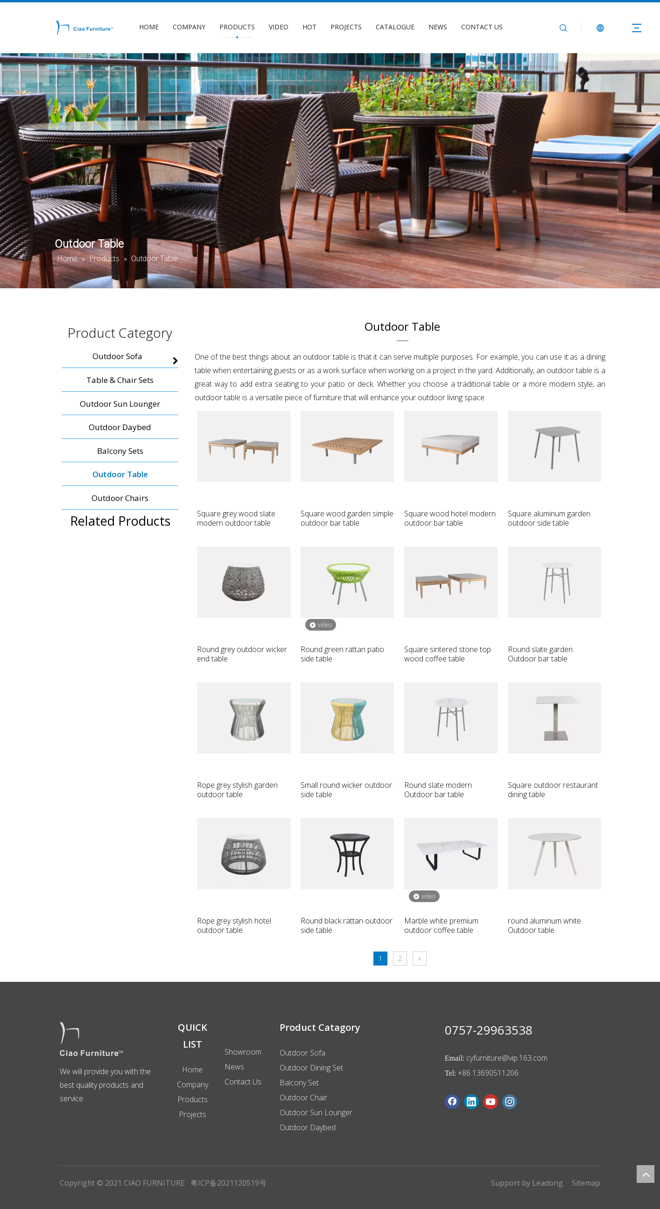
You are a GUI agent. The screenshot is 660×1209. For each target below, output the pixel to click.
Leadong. (548, 1183)
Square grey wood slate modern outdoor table (236, 518)
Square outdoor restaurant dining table (553, 789)
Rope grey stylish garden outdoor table (237, 789)
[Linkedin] (471, 1101)
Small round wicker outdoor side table (346, 789)
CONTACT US (482, 26)
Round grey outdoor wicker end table (242, 654)
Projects (192, 1114)
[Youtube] (490, 1101)
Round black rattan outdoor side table (347, 925)
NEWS (437, 26)
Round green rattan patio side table (342, 654)
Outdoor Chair (303, 1097)
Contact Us (243, 1082)
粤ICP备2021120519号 (228, 1183)
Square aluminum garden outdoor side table (549, 518)
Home (192, 1069)
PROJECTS (346, 26)
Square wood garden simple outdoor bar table (347, 518)
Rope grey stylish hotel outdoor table (234, 925)
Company (192, 1084)
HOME (149, 26)
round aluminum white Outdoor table (544, 925)
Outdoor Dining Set (311, 1068)
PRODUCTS (237, 26)
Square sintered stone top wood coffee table (447, 654)
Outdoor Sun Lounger (316, 1112)
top (645, 1174)
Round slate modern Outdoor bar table (438, 789)
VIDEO (278, 26)
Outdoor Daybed (308, 1127)
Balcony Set (299, 1082)
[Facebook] (452, 1101)
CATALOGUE (395, 26)
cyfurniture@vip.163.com (507, 1058)
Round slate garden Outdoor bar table (540, 654)
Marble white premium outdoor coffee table (441, 925)
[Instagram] (509, 1101)
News (234, 1067)
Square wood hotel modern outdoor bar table (450, 518)
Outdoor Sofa (302, 1053)
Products (192, 1099)
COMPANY (189, 26)
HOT (309, 26)
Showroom (243, 1052)
